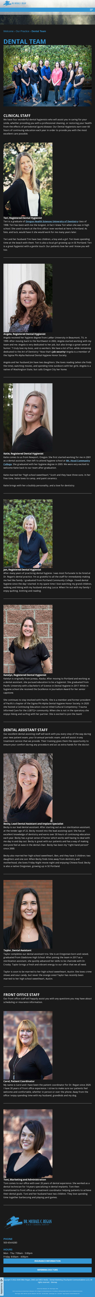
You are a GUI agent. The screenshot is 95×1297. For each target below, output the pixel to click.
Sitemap (54, 1282)
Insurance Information (47, 1261)
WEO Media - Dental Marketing (51, 1280)
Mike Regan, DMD (28, 1280)
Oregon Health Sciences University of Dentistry (52, 221)
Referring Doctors (47, 1269)
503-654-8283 (10, 1242)
